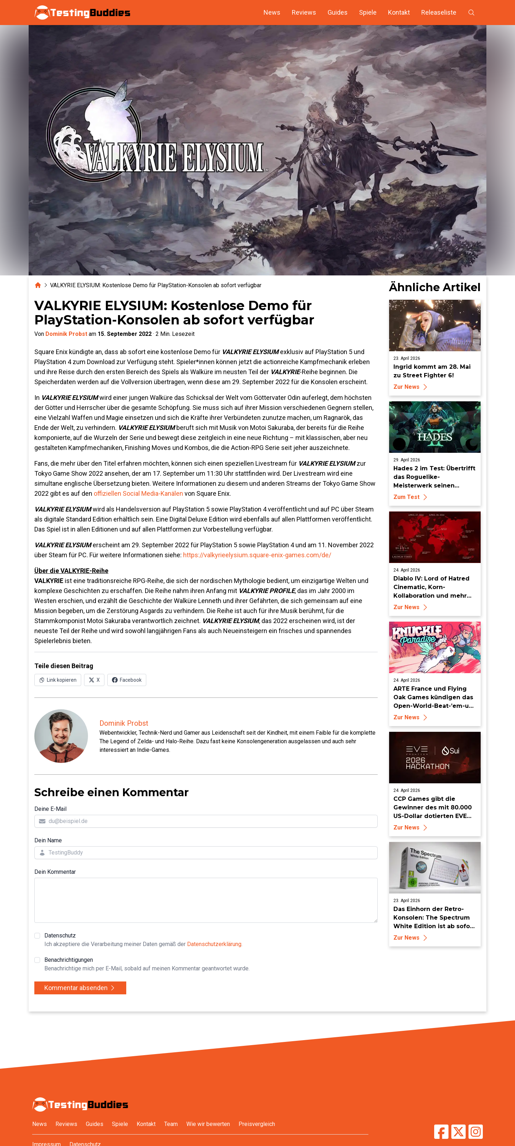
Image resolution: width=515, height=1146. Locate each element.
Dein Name (48, 840)
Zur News (411, 386)
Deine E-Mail (50, 808)
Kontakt (399, 12)
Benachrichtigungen (147, 964)
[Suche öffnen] (471, 12)
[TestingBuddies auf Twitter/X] (458, 1132)
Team (171, 1124)
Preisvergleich (257, 1124)
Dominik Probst (66, 333)
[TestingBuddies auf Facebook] (441, 1132)
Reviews (304, 12)
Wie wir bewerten (208, 1124)
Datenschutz (143, 940)
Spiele (368, 12)
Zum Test (411, 497)
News (272, 12)
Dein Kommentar (55, 871)
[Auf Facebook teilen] (126, 680)
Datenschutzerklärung (214, 944)
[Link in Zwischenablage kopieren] (57, 680)
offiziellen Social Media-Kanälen (138, 493)
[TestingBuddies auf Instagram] (476, 1132)
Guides (338, 12)
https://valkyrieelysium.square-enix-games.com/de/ (257, 555)
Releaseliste (438, 12)
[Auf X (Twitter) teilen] (94, 680)
